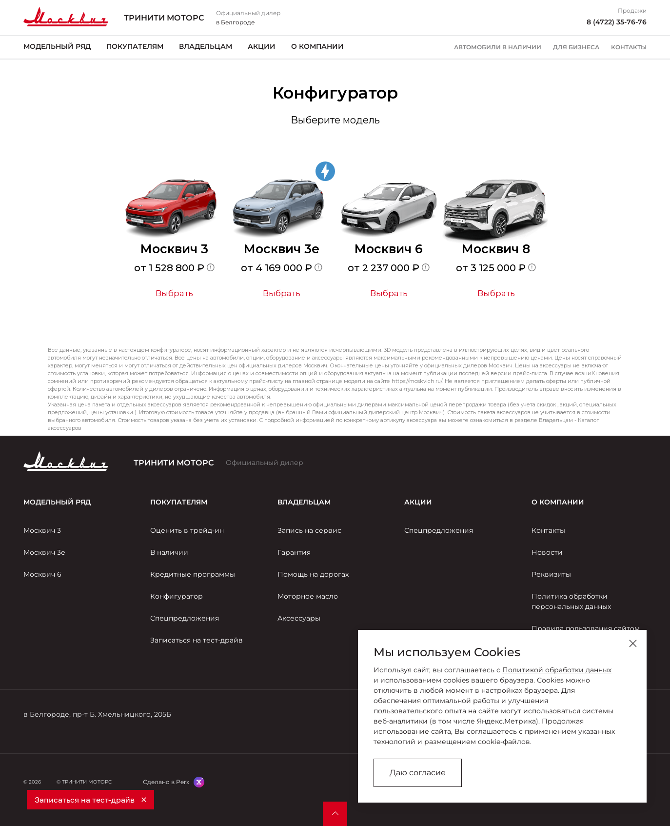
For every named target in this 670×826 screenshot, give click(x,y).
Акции (262, 46)
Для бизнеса (576, 47)
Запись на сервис (309, 530)
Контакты (629, 47)
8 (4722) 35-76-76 (617, 22)
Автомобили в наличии (497, 47)
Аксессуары (298, 618)
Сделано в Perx (166, 782)
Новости (547, 552)
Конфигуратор (176, 596)
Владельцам (205, 46)
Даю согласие (418, 772)
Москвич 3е (44, 552)
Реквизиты (551, 574)
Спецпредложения (184, 618)
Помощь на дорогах (313, 574)
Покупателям (134, 46)
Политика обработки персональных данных (571, 601)
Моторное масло (307, 596)
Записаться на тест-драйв (196, 640)
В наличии (169, 552)
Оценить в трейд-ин (187, 530)
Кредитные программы (192, 574)
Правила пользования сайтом (586, 628)
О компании (317, 46)
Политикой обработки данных (556, 669)
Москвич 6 (42, 574)
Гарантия (294, 552)
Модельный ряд (57, 46)
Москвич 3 (42, 530)
